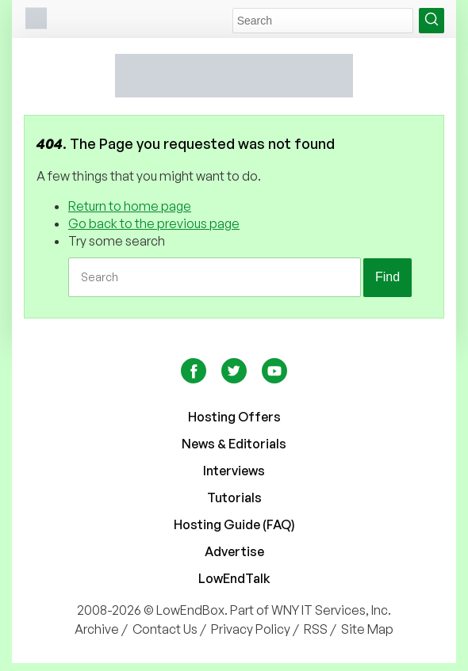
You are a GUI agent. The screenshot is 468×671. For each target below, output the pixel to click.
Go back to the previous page (154, 223)
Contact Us (165, 629)
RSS (316, 629)
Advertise (234, 551)
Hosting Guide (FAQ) (234, 524)
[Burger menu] (36, 20)
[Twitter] (235, 379)
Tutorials (234, 497)
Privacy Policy (250, 629)
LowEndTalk (234, 578)
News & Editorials (234, 444)
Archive (97, 629)
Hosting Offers (234, 417)
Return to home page (129, 206)
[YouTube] (274, 379)
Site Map (367, 629)
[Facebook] (195, 379)
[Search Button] (431, 20)
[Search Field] (322, 20)
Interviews (234, 470)
